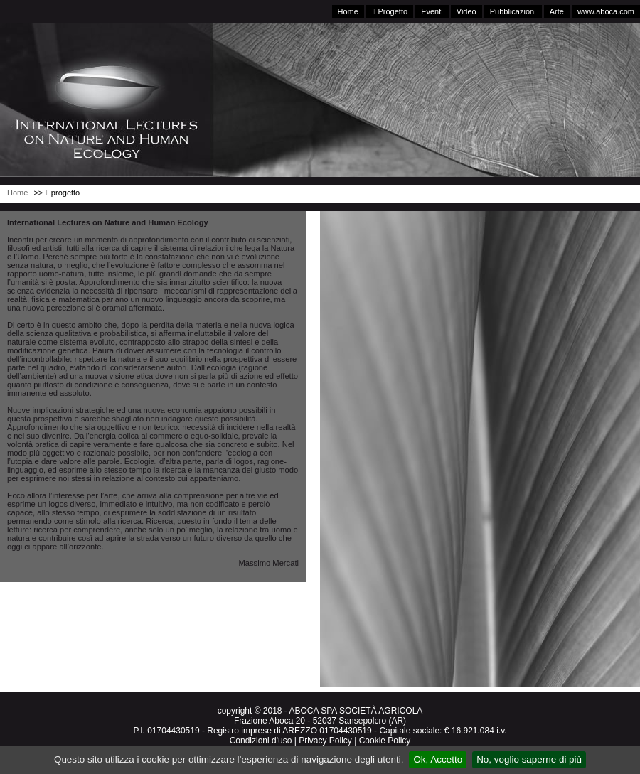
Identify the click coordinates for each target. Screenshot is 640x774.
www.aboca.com (605, 11)
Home (348, 11)
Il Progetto (389, 11)
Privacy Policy (325, 741)
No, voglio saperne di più (529, 759)
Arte (557, 11)
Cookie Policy (385, 741)
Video (466, 11)
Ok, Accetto (437, 759)
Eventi (432, 11)
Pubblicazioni (513, 11)
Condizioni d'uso (261, 741)
